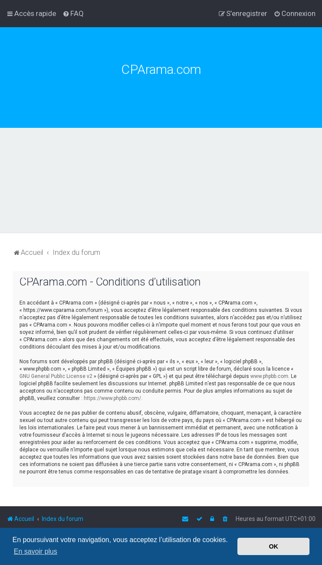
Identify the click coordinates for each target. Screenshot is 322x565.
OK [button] (273, 546)
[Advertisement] (161, 192)
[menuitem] (73, 13)
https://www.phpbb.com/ (112, 398)
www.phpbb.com (269, 376)
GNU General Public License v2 (55, 376)
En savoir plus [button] (35, 551)
